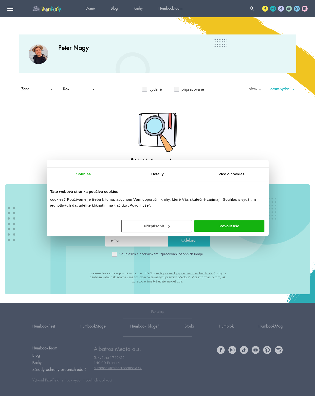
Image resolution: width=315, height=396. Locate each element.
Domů (90, 8)
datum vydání (283, 89)
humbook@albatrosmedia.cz (118, 367)
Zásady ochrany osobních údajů (59, 370)
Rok (79, 89)
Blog (114, 8)
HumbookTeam (170, 8)
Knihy (138, 8)
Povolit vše (229, 226)
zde (179, 281)
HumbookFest (43, 326)
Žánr (37, 89)
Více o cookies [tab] (232, 174)
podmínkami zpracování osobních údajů (171, 254)
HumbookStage (93, 326)
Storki (189, 326)
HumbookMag (271, 326)
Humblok (226, 326)
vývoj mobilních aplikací (92, 380)
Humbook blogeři (145, 326)
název (255, 89)
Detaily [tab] (157, 174)
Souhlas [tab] (83, 174)
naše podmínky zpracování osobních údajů (185, 273)
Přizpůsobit (157, 226)
